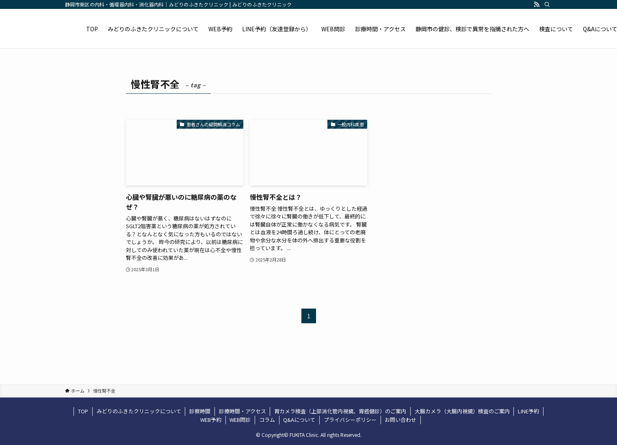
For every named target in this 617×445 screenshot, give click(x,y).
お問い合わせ (400, 419)
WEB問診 (240, 419)
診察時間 (199, 411)
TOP (83, 411)
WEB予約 (210, 419)
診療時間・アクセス (242, 411)
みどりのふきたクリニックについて (139, 411)
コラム (267, 419)
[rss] (536, 4)
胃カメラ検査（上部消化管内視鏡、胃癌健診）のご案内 (340, 411)
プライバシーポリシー (350, 419)
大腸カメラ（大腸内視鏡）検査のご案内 (462, 411)
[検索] (547, 4)
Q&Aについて (299, 419)
